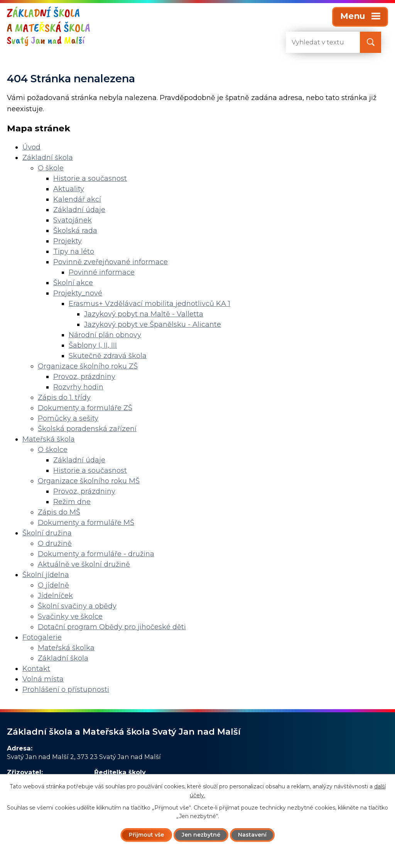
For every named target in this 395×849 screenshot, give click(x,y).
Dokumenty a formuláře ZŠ (85, 408)
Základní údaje (79, 209)
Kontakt (36, 668)
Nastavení (252, 834)
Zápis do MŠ (59, 512)
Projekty (67, 241)
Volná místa (43, 679)
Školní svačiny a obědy (77, 606)
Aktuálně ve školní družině (84, 564)
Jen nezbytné (201, 834)
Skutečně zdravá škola (108, 355)
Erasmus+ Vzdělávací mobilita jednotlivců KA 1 (149, 303)
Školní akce (73, 282)
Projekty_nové (77, 293)
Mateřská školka (66, 648)
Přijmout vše (146, 834)
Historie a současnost (90, 178)
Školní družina (47, 533)
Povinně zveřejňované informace (110, 262)
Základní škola (47, 157)
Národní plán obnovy (105, 335)
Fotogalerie (42, 637)
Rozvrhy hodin (78, 387)
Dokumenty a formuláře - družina (96, 554)
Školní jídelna (45, 575)
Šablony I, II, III (93, 345)
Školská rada (75, 230)
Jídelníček (55, 595)
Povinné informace (102, 272)
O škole (51, 168)
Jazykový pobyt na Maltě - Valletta (143, 314)
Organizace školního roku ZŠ (88, 366)
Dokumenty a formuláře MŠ (86, 522)
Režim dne (72, 502)
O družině (55, 543)
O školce (53, 449)
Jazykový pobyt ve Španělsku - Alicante (152, 324)
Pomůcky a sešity (68, 418)
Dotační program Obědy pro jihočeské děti (112, 627)
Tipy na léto (73, 251)
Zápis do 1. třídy (64, 397)
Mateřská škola (48, 439)
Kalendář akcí (77, 199)
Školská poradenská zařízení (87, 428)
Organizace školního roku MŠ (89, 481)
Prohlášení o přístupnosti (65, 689)
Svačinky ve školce (70, 616)
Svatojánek (72, 220)
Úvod (31, 147)
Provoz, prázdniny (84, 376)
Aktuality (68, 189)
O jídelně (53, 585)
